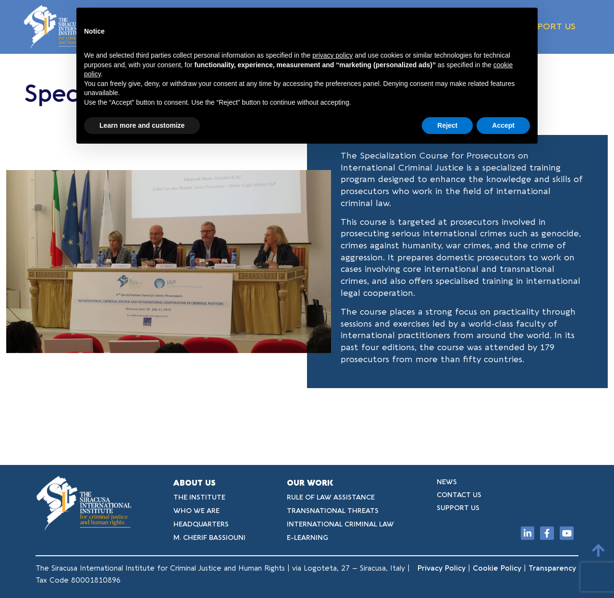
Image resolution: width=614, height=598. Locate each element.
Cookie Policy (497, 568)
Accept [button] (503, 125)
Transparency (553, 568)
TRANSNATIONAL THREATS (333, 511)
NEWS (447, 482)
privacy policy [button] (332, 55)
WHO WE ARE (196, 511)
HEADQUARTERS (201, 524)
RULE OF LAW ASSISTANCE (331, 497)
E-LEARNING (307, 538)
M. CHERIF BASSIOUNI (209, 538)
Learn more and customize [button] (141, 125)
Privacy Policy (442, 568)
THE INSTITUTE (199, 497)
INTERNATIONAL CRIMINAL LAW (340, 524)
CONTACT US (459, 495)
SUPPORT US (548, 27)
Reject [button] (447, 125)
